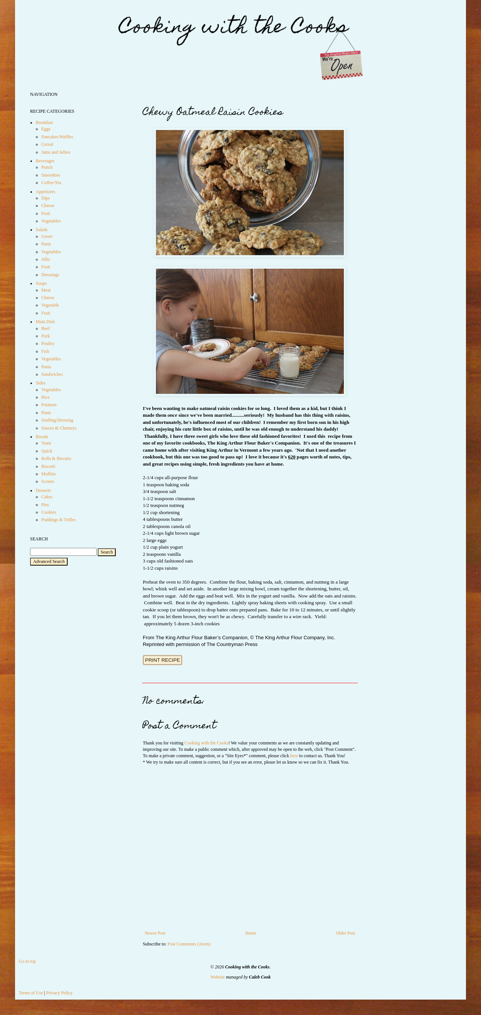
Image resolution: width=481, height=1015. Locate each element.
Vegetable (50, 305)
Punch (47, 167)
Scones (47, 481)
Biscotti (48, 466)
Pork (45, 336)
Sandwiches (52, 374)
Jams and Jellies (55, 152)
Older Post (345, 933)
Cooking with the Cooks (206, 743)
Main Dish (45, 321)
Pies (45, 504)
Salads (41, 229)
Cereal (47, 144)
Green (46, 236)
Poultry (47, 343)
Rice (45, 397)
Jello (45, 259)
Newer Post (155, 933)
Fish (45, 351)
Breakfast (44, 122)
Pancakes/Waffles (57, 136)
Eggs (45, 129)
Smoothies (51, 175)
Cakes (46, 496)
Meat (46, 290)
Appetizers (45, 191)
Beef (45, 328)
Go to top (27, 961)
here (294, 755)
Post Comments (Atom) (189, 944)
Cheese (47, 205)
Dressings (50, 274)
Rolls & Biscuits (56, 458)
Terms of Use (31, 992)
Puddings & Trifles (58, 519)
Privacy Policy (59, 992)
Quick (46, 451)
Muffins (48, 473)
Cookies (48, 512)
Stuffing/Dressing (57, 420)
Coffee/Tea (51, 182)
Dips (45, 198)
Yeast (46, 443)
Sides (40, 383)
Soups (41, 283)
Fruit (45, 213)
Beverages (45, 160)
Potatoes (49, 404)
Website (217, 977)
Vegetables (51, 221)
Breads (42, 436)
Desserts (43, 490)
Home (250, 933)
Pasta (46, 244)
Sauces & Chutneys (59, 428)
